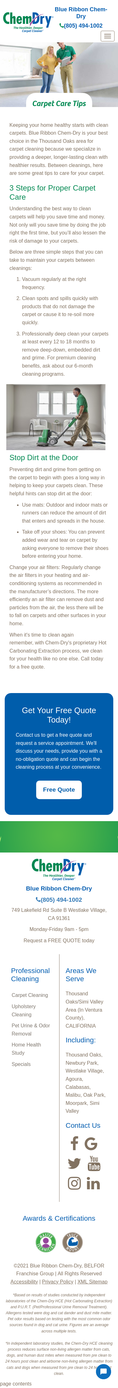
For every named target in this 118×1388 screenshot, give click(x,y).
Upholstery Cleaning (24, 1010)
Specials (21, 1064)
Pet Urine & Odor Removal (31, 1029)
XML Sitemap (92, 1281)
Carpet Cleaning (30, 995)
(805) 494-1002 (81, 26)
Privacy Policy (58, 1281)
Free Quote (59, 789)
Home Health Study (26, 1049)
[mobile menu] (108, 36)
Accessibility (24, 1281)
